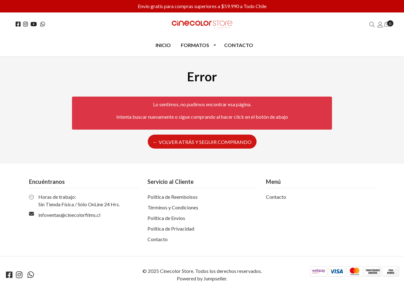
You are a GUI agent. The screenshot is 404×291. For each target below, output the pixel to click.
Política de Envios (166, 218)
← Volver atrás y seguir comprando (202, 142)
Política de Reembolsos (172, 197)
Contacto (238, 45)
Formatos (195, 45)
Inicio (163, 45)
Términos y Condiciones (172, 207)
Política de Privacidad (170, 228)
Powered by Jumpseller (201, 278)
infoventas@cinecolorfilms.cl (69, 215)
